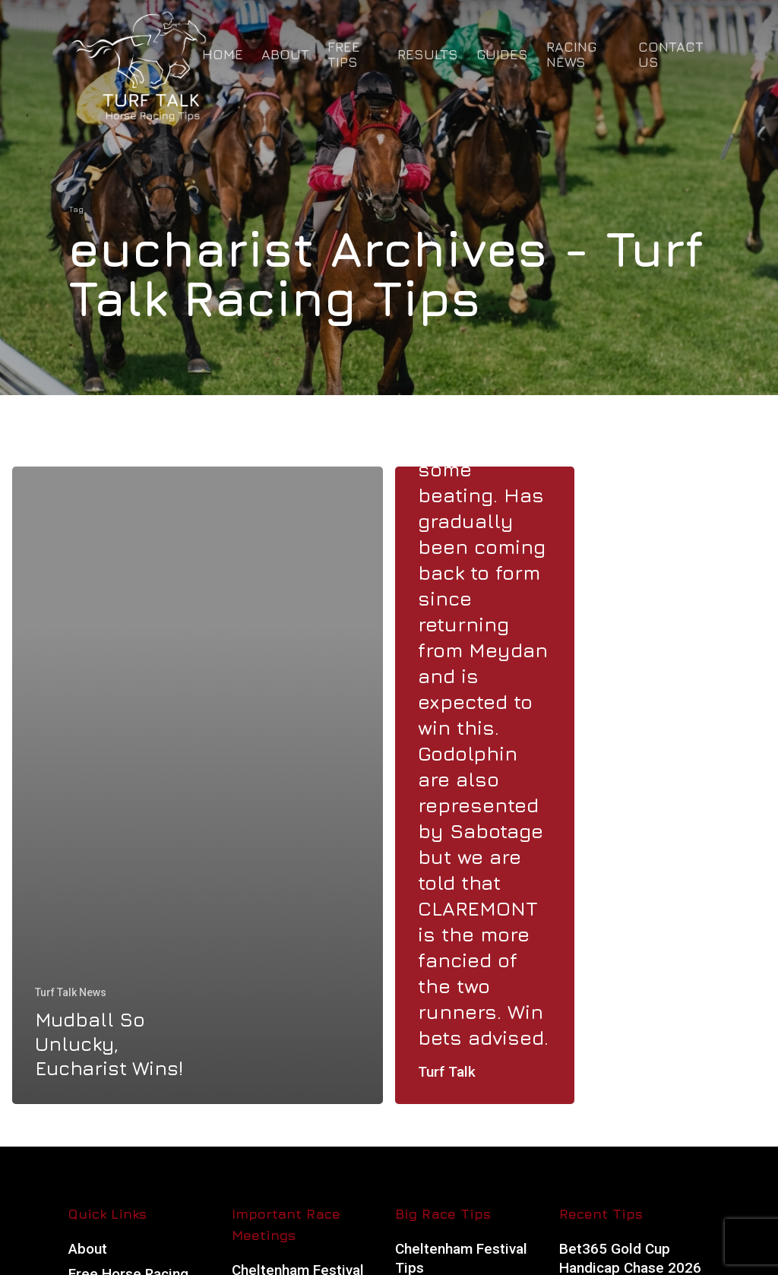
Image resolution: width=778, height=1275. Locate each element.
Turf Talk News (70, 992)
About (87, 1249)
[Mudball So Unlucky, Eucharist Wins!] (197, 785)
